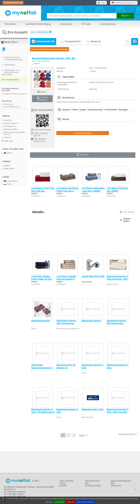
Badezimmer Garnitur (91, 320)
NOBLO (34, 193)
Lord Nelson (35, 196)
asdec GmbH (87, 282)
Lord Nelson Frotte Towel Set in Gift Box (43, 189)
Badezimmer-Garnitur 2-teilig (67, 411)
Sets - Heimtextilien (40, 32)
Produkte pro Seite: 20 (127, 434)
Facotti (33, 328)
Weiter (82, 435)
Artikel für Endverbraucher (15, 94)
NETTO (8, 153)
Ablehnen (70, 502)
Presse (63, 483)
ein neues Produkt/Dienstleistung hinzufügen (49, 49)
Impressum (116, 485)
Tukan (84, 373)
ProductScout (10, 23)
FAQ (87, 483)
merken (37, 64)
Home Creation (11, 123)
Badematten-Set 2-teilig (92, 409)
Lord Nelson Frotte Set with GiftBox (117, 189)
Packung (9, 104)
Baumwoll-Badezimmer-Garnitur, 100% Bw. (53, 58)
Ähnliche (83, 155)
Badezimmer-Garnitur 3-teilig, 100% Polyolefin (118, 411)
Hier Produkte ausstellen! (14, 2)
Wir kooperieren (92, 480)
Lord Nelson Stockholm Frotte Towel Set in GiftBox (67, 191)
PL (3, 50)
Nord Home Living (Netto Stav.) (68, 328)
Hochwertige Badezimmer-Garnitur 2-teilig (42, 367)
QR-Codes (86, 23)
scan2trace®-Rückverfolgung (38, 23)
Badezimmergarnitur (40, 320)
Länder (6, 176)
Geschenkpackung (12, 106)
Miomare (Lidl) (112, 284)
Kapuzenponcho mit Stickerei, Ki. (65, 366)
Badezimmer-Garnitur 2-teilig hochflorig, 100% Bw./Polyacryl (118, 279)
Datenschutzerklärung (85, 502)
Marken (6, 116)
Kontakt (63, 485)
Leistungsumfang (107, 23)
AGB (112, 483)
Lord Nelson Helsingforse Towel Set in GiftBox (94, 189)
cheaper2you (66, 23)
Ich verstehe (59, 502)
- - (107, 282)
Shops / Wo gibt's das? (13, 149)
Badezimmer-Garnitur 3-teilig (93, 366)
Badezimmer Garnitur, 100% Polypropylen (66, 322)
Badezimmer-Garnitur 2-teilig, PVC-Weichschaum (43, 411)
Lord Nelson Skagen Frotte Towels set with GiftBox (41, 279)
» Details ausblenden (82, 133)
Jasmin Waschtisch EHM (93, 276)
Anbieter (7, 161)
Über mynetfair (67, 480)
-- (82, 284)
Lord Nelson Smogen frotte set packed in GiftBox (66, 279)
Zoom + (43, 92)
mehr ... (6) (8, 141)
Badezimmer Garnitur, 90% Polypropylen (117, 322)
